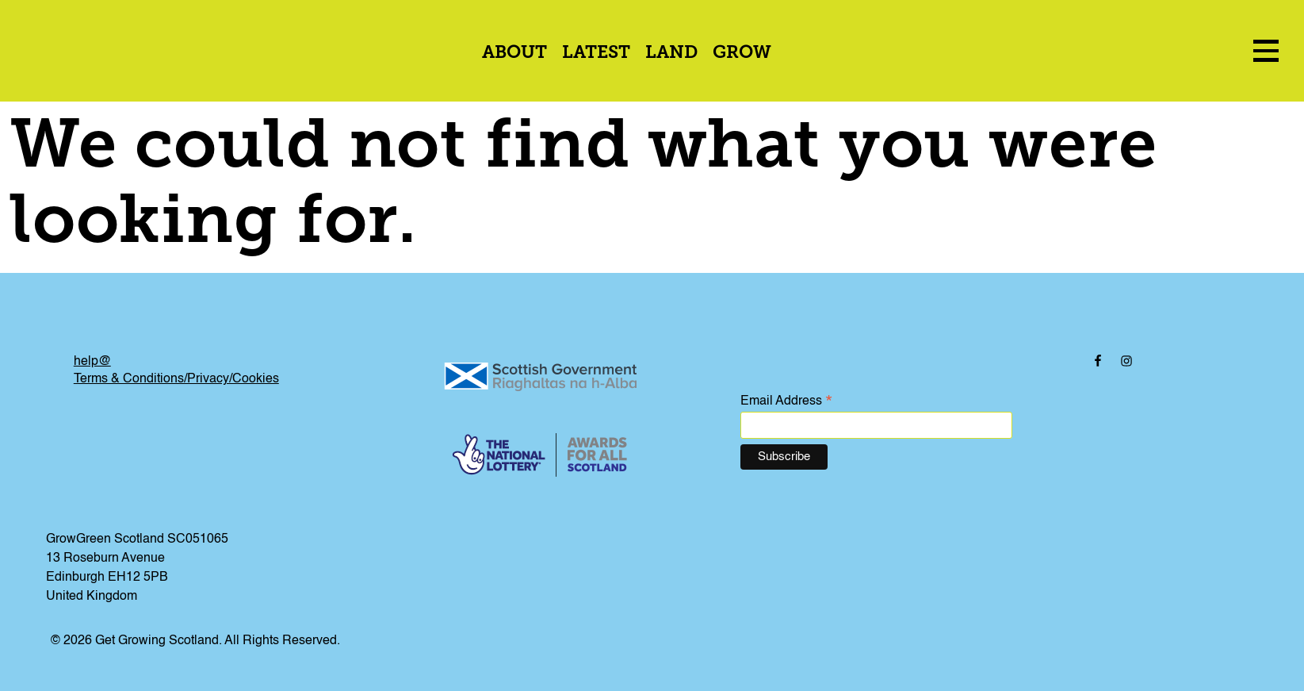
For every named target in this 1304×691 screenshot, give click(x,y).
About (514, 53)
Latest (596, 53)
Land (671, 53)
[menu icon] (1266, 50)
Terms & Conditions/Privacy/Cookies (176, 379)
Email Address (786, 401)
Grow (742, 53)
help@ (92, 361)
